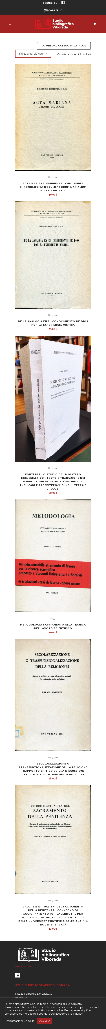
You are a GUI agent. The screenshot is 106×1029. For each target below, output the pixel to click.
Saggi (53, 618)
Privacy (78, 1013)
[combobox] (33, 53)
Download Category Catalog (63, 45)
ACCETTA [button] (44, 1020)
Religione (53, 177)
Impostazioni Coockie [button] (19, 1021)
